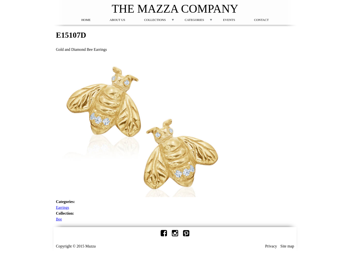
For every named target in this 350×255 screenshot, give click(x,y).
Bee (59, 219)
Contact (261, 20)
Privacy (271, 246)
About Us (117, 20)
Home (85, 20)
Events (229, 20)
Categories (194, 20)
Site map (287, 246)
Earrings (62, 207)
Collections (155, 20)
